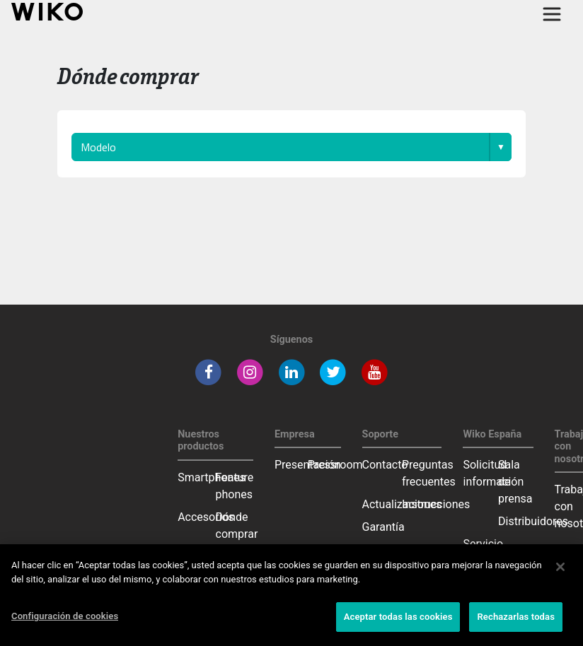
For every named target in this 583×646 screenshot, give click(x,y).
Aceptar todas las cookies (398, 616)
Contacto (385, 464)
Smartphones (212, 477)
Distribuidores (533, 521)
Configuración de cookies (64, 616)
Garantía (383, 527)
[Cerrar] (560, 566)
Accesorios (206, 517)
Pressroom (335, 464)
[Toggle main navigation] (552, 14)
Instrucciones (436, 504)
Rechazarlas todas (516, 616)
